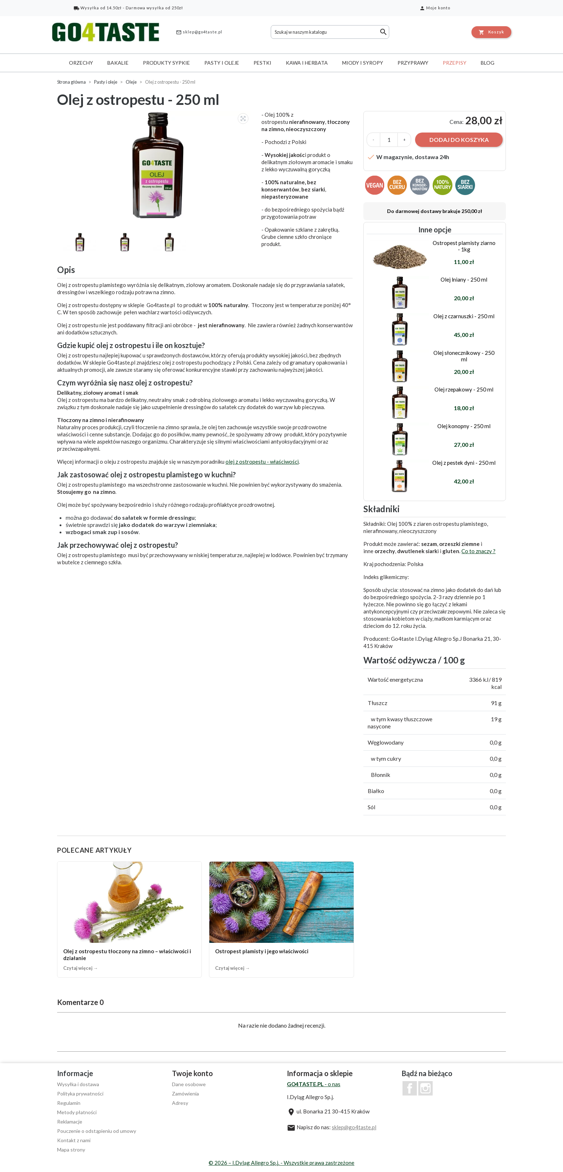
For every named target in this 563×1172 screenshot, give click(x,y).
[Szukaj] (330, 32)
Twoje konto (192, 1073)
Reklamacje (69, 1121)
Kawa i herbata (307, 63)
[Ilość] (388, 140)
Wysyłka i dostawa (78, 1084)
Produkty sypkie (166, 63)
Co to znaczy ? (478, 551)
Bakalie (118, 63)
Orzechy (81, 63)
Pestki (262, 63)
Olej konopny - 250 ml (463, 426)
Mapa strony (71, 1149)
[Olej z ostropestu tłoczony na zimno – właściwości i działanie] (129, 919)
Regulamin (68, 1103)
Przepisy (454, 63)
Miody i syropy (362, 63)
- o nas (313, 1084)
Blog (487, 63)
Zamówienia (185, 1093)
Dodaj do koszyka (459, 139)
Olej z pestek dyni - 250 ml (463, 462)
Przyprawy (412, 63)
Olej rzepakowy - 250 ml (463, 389)
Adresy (180, 1103)
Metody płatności (77, 1112)
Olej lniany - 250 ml (464, 279)
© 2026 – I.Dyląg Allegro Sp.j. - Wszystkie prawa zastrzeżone (281, 1162)
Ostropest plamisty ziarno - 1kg (464, 246)
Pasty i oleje (221, 63)
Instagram (425, 1088)
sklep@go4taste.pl (199, 32)
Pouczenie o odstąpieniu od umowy (96, 1131)
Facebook (410, 1088)
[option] (155, 165)
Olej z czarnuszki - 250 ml (463, 316)
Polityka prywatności (80, 1093)
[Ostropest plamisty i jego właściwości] (281, 919)
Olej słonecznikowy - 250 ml (463, 355)
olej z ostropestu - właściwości (262, 461)
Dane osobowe (189, 1084)
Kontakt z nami (73, 1140)
